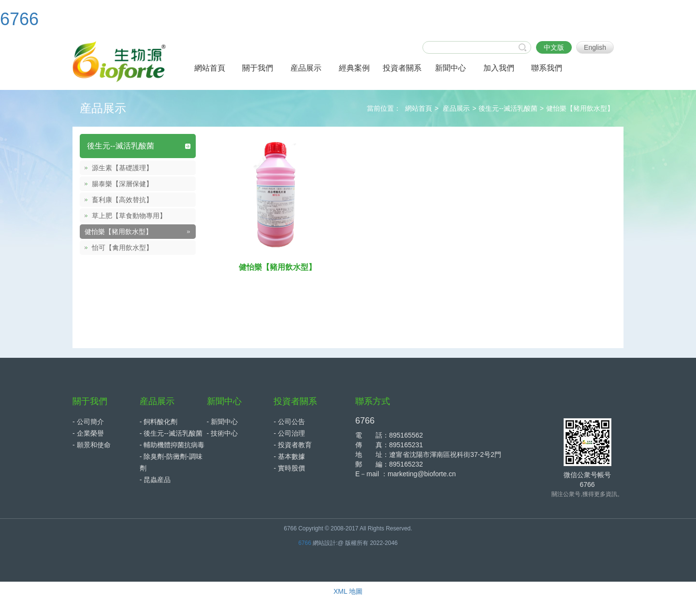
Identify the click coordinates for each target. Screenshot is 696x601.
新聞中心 (224, 401)
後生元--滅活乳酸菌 (507, 108)
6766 (19, 19)
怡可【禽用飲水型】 (122, 247)
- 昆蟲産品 (155, 480)
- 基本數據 (289, 456)
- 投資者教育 (293, 445)
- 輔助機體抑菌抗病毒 (172, 445)
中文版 (554, 47)
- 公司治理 (289, 433)
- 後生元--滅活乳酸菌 (171, 433)
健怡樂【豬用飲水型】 (580, 108)
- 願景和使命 (91, 445)
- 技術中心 (222, 433)
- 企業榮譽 (88, 433)
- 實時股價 (289, 468)
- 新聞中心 (222, 421)
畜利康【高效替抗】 (122, 200)
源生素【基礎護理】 (122, 168)
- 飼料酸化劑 (159, 421)
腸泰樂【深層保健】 (122, 184)
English (595, 47)
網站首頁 (418, 108)
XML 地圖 (348, 591)
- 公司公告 (289, 421)
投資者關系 (295, 401)
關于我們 (89, 401)
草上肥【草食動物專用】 (129, 216)
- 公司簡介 (88, 421)
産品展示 (456, 108)
